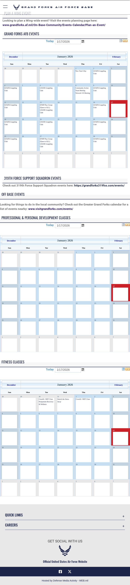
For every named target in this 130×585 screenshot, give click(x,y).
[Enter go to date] (68, 41)
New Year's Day (80, 71)
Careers (11, 524)
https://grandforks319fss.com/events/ (99, 185)
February (116, 57)
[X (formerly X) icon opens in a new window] (69, 571)
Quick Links (14, 514)
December (13, 57)
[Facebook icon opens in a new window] (60, 571)
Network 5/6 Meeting (82, 93)
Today (50, 41)
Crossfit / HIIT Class (46, 399)
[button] (5, 7)
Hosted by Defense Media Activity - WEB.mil (65, 580)
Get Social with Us (65, 541)
